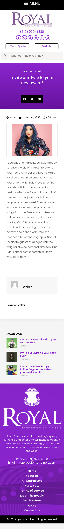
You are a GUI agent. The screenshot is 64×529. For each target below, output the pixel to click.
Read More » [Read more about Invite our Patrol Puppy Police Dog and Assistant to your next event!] (25, 376)
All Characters (32, 481)
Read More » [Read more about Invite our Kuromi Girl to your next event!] (25, 346)
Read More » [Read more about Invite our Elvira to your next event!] (25, 359)
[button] (24, 99)
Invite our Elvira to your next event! (38, 354)
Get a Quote (18, 46)
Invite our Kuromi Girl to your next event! (38, 341)
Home (32, 471)
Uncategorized (32, 71)
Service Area (32, 500)
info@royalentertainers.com (36, 463)
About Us (32, 476)
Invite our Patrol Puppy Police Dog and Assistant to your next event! (38, 369)
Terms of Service (32, 491)
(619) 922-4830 (32, 32)
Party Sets (32, 486)
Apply (32, 505)
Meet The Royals (32, 496)
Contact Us (32, 510)
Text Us (46, 46)
